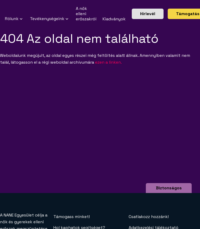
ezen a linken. (108, 62)
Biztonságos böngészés (169, 191)
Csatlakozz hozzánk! (149, 216)
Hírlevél (147, 13)
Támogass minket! (71, 216)
